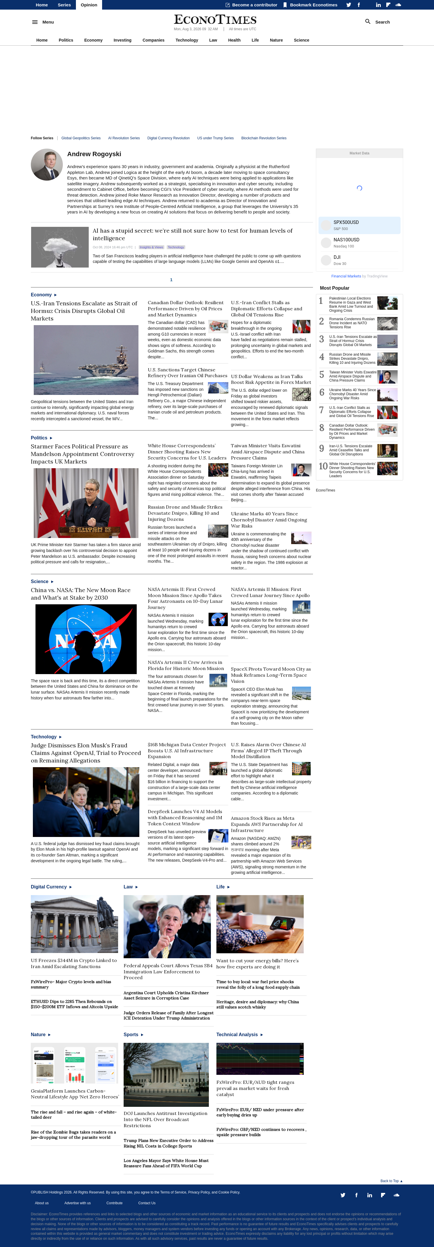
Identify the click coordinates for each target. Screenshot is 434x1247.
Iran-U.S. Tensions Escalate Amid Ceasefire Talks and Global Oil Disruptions (350, 450)
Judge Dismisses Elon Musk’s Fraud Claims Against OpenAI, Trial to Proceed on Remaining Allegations (86, 753)
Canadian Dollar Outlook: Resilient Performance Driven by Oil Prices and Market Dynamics (186, 309)
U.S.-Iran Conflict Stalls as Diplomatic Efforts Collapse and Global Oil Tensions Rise (266, 309)
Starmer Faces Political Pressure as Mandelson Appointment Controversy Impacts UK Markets (82, 454)
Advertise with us (77, 1203)
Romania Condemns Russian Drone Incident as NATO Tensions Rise (352, 323)
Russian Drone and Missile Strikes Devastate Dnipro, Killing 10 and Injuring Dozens (185, 513)
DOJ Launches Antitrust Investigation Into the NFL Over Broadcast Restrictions (165, 1119)
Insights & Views (151, 247)
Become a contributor (254, 4)
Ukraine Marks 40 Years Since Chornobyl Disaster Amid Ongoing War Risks (269, 520)
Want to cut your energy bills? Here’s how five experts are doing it (257, 964)
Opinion (89, 4)
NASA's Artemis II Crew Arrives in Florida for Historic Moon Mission (186, 665)
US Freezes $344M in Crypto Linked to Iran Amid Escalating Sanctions (74, 963)
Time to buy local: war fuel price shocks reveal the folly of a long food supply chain (258, 984)
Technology (187, 40)
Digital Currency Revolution (168, 138)
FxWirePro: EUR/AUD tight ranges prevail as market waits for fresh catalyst (255, 1088)
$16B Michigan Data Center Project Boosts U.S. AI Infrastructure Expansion (187, 751)
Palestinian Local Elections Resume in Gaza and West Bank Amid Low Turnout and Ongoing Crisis (351, 304)
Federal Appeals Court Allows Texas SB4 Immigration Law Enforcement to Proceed (168, 972)
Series (64, 4)
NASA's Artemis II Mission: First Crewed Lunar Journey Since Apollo (270, 592)
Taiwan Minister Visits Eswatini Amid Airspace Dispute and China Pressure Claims (268, 452)
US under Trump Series (215, 138)
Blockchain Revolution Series (264, 138)
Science (301, 40)
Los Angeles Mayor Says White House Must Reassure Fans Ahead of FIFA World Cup (166, 1163)
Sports (133, 1034)
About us (42, 1203)
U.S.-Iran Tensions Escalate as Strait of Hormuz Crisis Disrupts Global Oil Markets (84, 311)
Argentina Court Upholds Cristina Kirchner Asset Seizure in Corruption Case (166, 995)
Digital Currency (51, 886)
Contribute (114, 1203)
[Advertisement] (217, 89)
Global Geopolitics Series (81, 138)
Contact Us (146, 1203)
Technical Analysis (239, 1034)
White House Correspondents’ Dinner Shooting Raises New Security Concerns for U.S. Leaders (187, 452)
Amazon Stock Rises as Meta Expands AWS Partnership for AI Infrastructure (267, 824)
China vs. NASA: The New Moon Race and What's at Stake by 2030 (81, 593)
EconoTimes (325, 490)
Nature (276, 40)
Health (234, 40)
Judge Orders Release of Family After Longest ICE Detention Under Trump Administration (169, 1015)
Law (213, 40)
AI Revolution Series (124, 138)
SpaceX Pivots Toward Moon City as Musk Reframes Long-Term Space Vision (271, 675)
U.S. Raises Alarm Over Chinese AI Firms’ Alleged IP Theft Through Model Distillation (268, 751)
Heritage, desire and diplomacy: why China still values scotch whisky (257, 1004)
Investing (122, 40)
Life (255, 40)
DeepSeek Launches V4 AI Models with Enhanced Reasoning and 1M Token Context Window (185, 817)
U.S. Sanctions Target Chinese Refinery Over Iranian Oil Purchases (187, 373)
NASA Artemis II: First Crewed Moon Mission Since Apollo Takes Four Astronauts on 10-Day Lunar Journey (185, 598)
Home (42, 4)
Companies (153, 40)
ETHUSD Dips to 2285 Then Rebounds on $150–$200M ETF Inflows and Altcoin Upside (74, 1004)
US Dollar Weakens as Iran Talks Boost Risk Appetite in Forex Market (271, 379)
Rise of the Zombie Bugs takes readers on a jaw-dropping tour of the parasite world (73, 1135)
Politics (66, 40)
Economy (93, 40)
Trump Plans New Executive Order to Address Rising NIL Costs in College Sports (169, 1143)
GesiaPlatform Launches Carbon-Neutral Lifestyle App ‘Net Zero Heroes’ (75, 1094)
